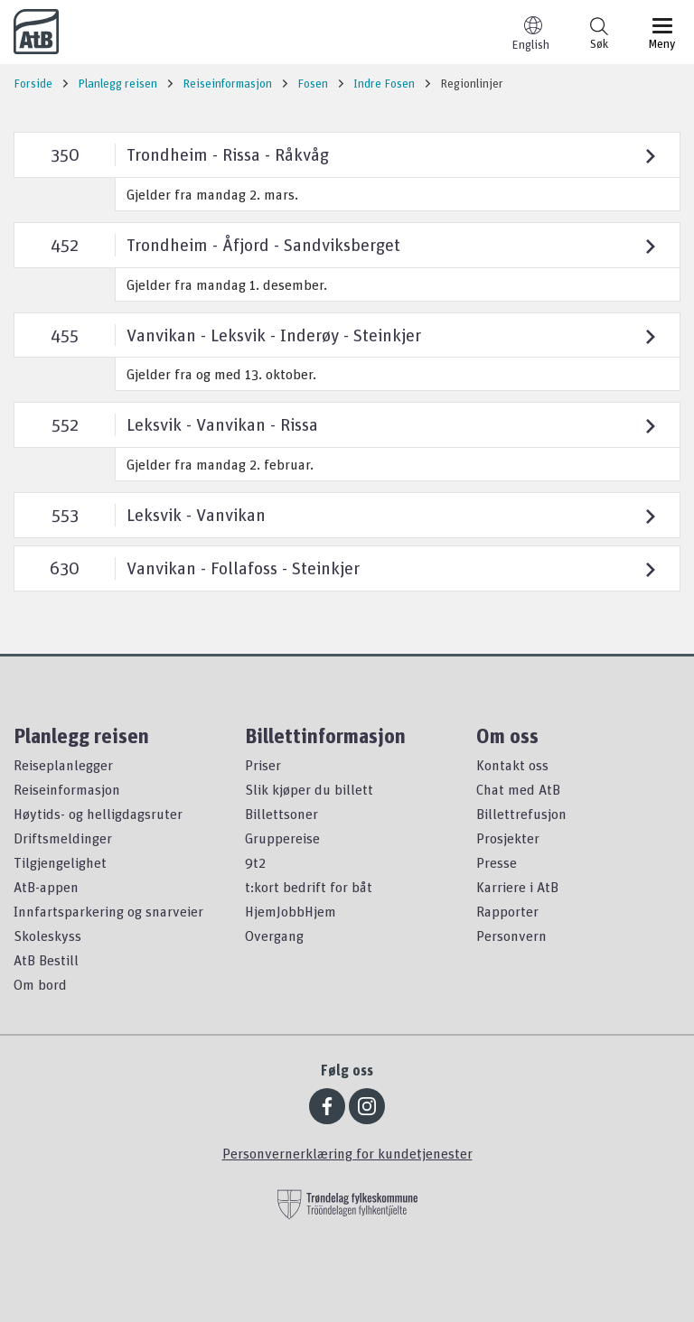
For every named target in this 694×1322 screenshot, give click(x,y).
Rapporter (507, 911)
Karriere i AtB (517, 887)
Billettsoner (281, 814)
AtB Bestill (46, 960)
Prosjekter (507, 838)
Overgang (274, 935)
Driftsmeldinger (63, 838)
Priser (263, 765)
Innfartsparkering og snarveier (108, 911)
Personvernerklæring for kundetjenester (347, 1153)
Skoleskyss (47, 935)
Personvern (511, 935)
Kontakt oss (512, 765)
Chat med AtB (518, 789)
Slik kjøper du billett (309, 789)
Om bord (40, 984)
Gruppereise (282, 838)
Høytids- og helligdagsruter (98, 814)
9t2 (255, 862)
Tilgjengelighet (60, 862)
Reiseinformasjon (67, 789)
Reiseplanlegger (63, 765)
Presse (496, 862)
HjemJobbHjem (290, 911)
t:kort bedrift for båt (308, 887)
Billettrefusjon (521, 814)
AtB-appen (46, 887)
